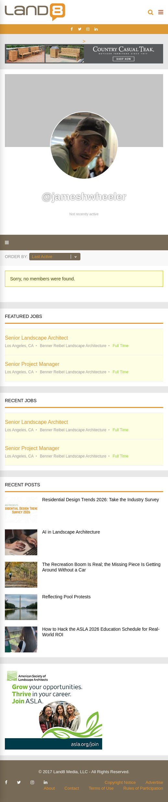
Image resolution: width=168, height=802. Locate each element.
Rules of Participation (143, 788)
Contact (72, 788)
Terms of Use (101, 788)
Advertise (154, 782)
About (49, 788)
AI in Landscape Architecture (71, 532)
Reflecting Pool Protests (66, 596)
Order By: (16, 256)
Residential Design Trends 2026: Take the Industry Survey (100, 499)
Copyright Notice (120, 782)
